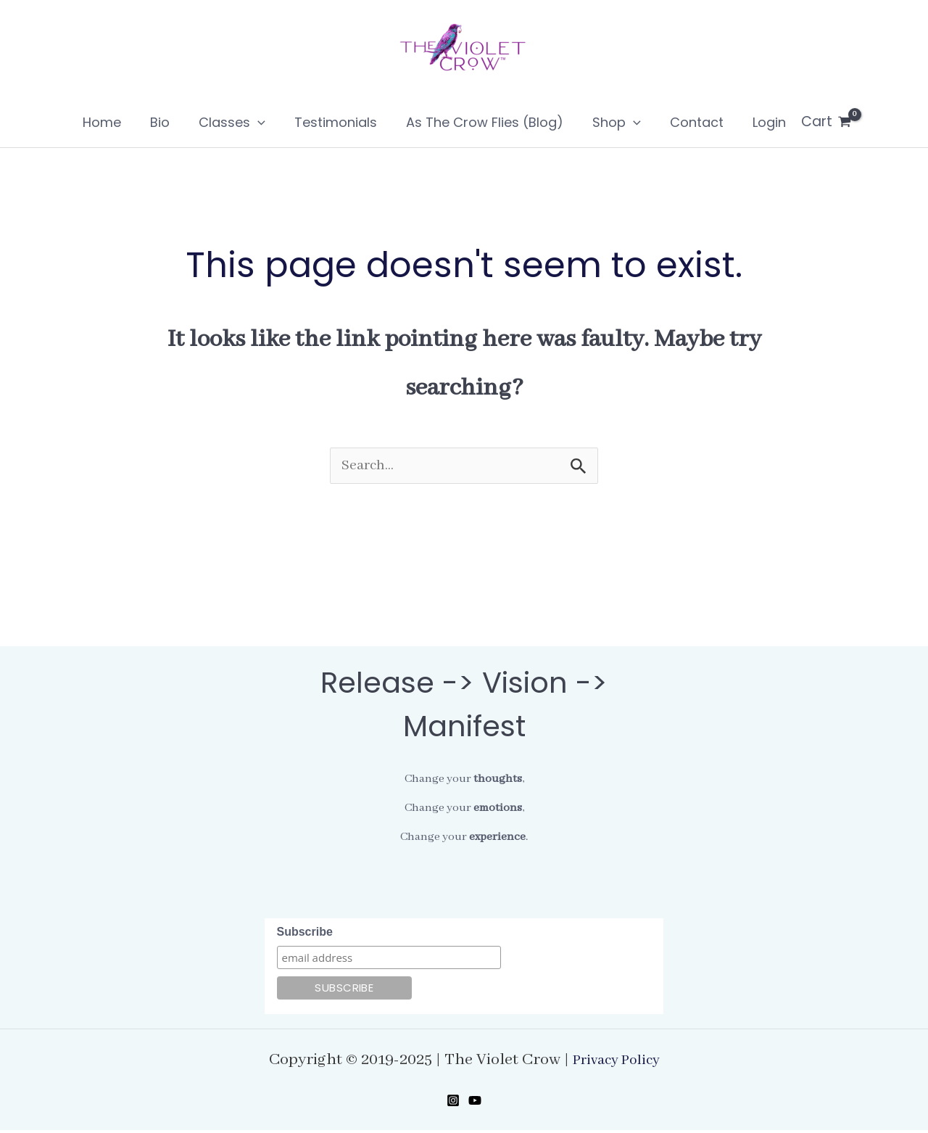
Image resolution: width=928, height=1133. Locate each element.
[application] (268, 122)
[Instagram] (453, 1103)
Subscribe (305, 934)
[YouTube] (474, 1103)
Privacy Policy (616, 1062)
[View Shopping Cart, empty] (802, 121)
